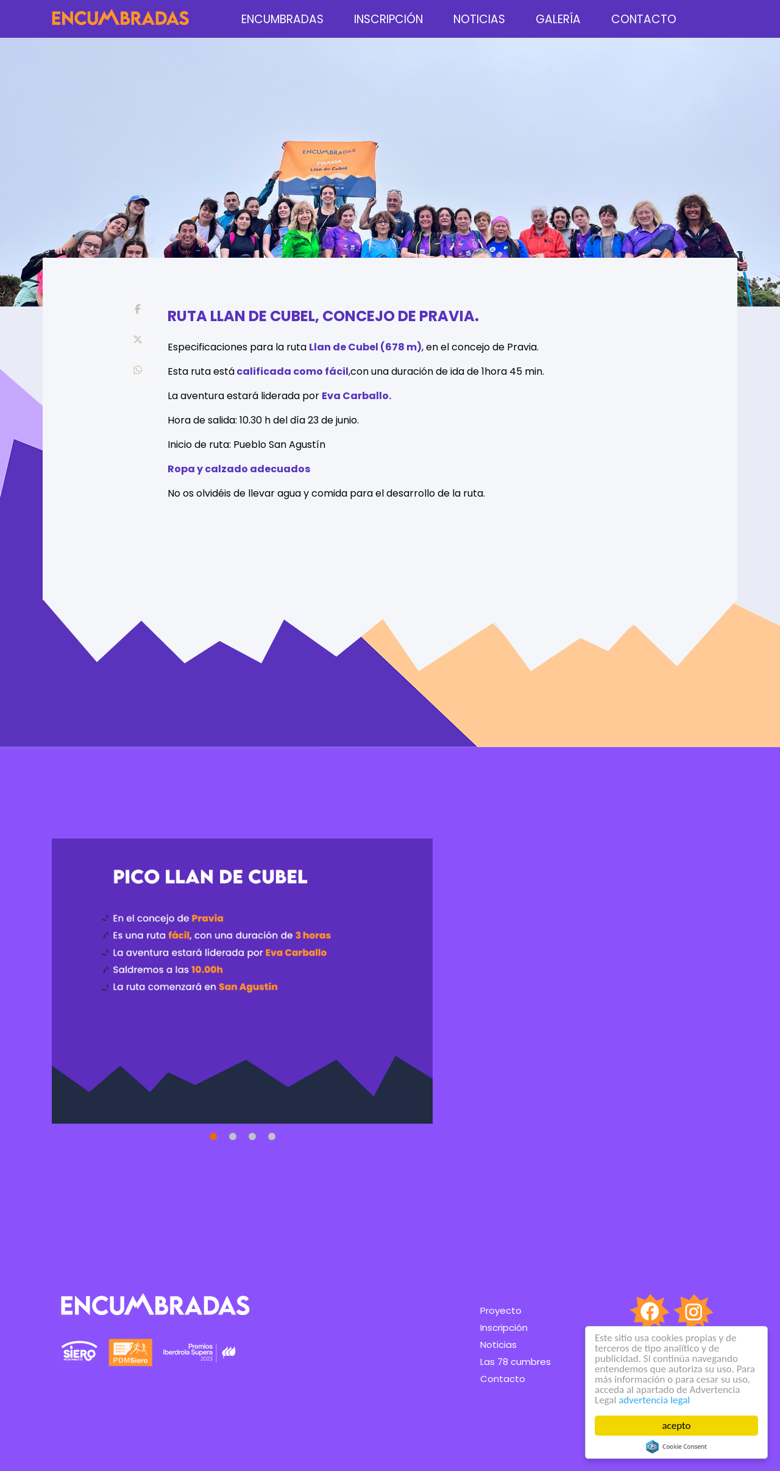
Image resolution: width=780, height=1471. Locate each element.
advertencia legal (654, 1400)
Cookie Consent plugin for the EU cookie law (676, 1446)
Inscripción (388, 19)
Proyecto (501, 1310)
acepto (676, 1425)
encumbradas (282, 19)
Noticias (479, 19)
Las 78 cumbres (515, 1361)
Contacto (643, 19)
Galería (558, 19)
